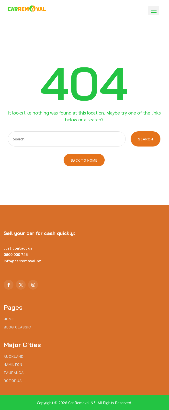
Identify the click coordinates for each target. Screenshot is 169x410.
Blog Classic (17, 327)
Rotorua (13, 381)
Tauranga (14, 373)
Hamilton (13, 365)
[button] (153, 10)
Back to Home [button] (84, 160)
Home (9, 319)
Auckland (14, 356)
